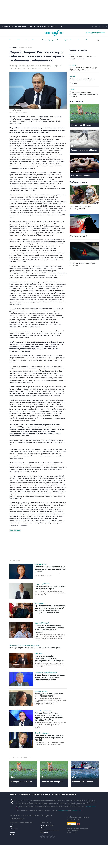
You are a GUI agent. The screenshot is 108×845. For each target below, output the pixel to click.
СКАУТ (12, 830)
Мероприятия (71, 795)
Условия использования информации (77, 828)
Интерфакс (54, 33)
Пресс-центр (37, 795)
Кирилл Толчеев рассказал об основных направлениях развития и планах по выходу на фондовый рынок (50, 592)
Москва (59, 40)
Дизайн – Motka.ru (72, 832)
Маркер (12, 832)
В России (20, 40)
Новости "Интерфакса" (46, 825)
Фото (87, 40)
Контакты (12, 795)
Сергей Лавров (15, 530)
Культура (51, 40)
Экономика (36, 40)
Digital (66, 40)
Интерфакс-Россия (43, 26)
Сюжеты (81, 40)
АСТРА (12, 834)
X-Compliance (14, 829)
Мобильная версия (7, 26)
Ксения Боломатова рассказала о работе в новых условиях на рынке (49, 574)
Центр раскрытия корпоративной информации (49, 831)
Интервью (13, 47)
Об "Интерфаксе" (20, 26)
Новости (73, 40)
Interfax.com (31, 26)
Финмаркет (54, 26)
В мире (28, 40)
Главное (12, 40)
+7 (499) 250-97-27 (76, 810)
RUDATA (42, 829)
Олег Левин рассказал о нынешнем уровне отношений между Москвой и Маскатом (49, 743)
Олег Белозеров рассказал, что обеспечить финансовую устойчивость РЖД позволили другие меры (49, 665)
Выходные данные (72, 830)
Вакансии (46, 795)
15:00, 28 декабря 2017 (25, 47)
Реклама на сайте (58, 795)
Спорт (44, 40)
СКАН (42, 827)
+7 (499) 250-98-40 (63, 810)
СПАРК (12, 827)
